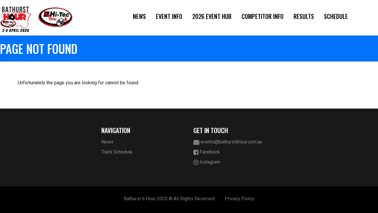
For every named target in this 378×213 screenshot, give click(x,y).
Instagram (206, 162)
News (139, 16)
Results (304, 16)
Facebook (206, 152)
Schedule (336, 16)
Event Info (169, 16)
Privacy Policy (239, 198)
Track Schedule (117, 152)
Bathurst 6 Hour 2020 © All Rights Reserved (169, 198)
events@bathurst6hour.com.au (227, 142)
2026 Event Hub (212, 16)
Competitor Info (263, 16)
